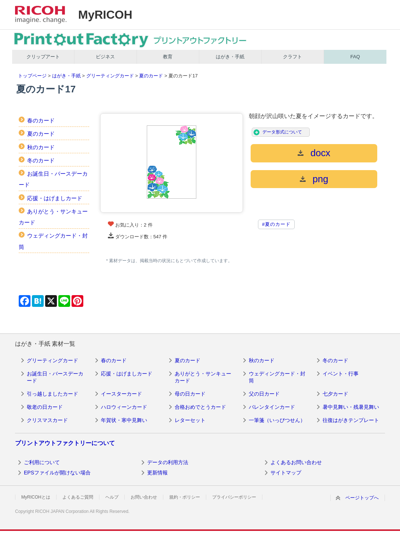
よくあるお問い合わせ (296, 462)
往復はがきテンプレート (351, 420)
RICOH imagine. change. (40, 14)
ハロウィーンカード (124, 407)
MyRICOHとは (35, 497)
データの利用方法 (167, 462)
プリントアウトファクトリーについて (65, 443)
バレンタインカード (272, 407)
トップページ (32, 75)
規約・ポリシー (184, 497)
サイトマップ (285, 473)
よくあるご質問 (77, 497)
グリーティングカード (110, 75)
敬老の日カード (45, 407)
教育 (167, 56)
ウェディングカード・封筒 (277, 377)
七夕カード (335, 394)
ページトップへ (362, 497)
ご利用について (42, 462)
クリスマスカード (47, 420)
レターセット (190, 420)
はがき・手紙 (230, 56)
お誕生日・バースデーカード (55, 377)
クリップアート (43, 56)
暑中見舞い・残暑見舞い (351, 407)
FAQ (355, 56)
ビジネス (105, 56)
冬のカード (41, 160)
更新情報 (157, 473)
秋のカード (41, 147)
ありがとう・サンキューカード (203, 377)
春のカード (41, 120)
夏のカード (151, 75)
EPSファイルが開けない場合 (57, 473)
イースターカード (121, 394)
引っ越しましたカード (52, 394)
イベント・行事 (341, 374)
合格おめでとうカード (200, 407)
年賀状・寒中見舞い (124, 420)
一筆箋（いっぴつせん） (277, 420)
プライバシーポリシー (234, 497)
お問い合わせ (144, 497)
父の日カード (264, 394)
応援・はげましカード (54, 198)
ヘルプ (112, 497)
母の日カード (190, 394)
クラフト (292, 56)
